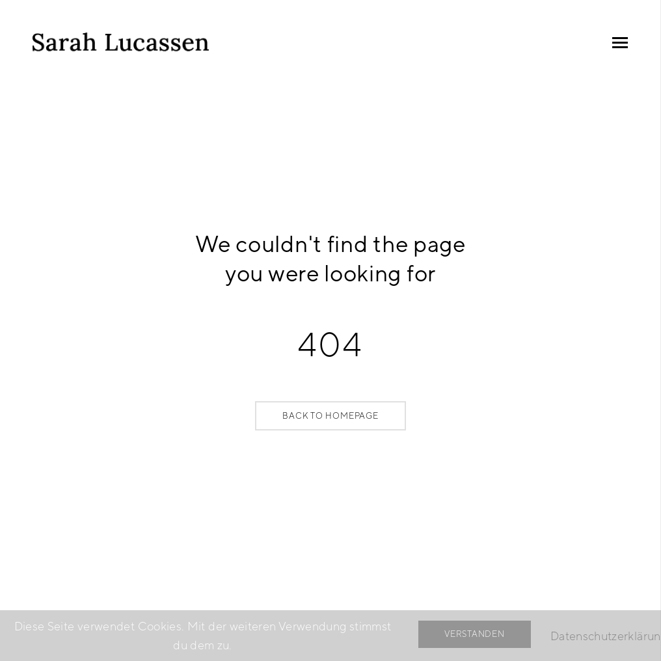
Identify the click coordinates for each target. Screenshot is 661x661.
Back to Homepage (330, 416)
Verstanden (474, 634)
